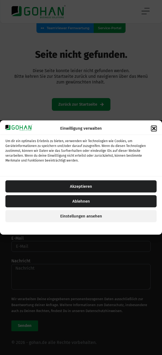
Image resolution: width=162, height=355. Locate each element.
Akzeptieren (81, 186)
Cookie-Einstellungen (61, 228)
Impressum (108, 228)
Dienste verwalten (21, 170)
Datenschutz (88, 228)
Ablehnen (81, 201)
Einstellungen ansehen (81, 216)
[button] (154, 128)
